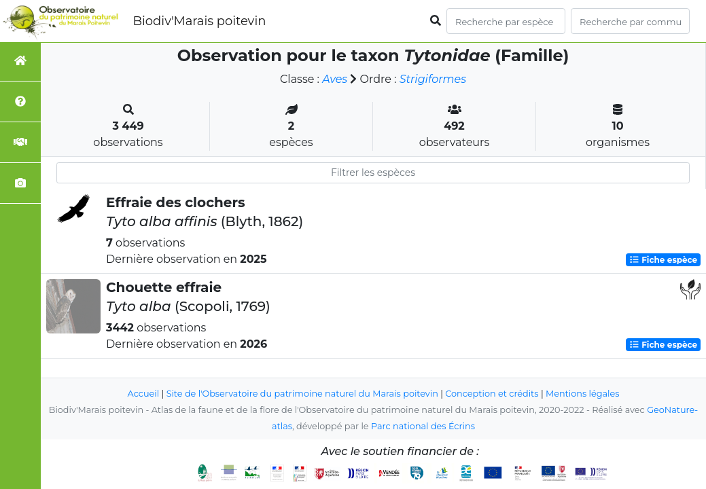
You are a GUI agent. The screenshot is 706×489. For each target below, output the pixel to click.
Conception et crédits (491, 393)
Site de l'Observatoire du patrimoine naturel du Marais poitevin (302, 393)
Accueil (144, 393)
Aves (334, 79)
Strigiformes (433, 79)
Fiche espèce (663, 260)
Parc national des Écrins (423, 426)
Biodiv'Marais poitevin (199, 21)
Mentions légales (582, 393)
